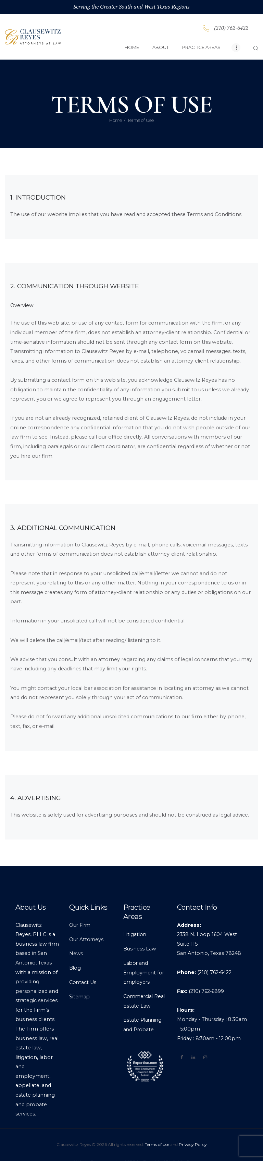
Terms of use (157, 1127)
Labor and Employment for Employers (144, 955)
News (76, 937)
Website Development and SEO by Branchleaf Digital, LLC (131, 1145)
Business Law (139, 932)
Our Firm (80, 908)
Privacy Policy (193, 1127)
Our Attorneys (86, 922)
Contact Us (83, 965)
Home (115, 103)
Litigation (135, 917)
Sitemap (79, 980)
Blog (75, 951)
